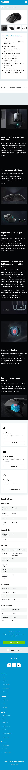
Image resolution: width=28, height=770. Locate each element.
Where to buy (14, 642)
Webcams (5, 692)
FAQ (3, 719)
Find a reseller (6, 737)
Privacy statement (7, 733)
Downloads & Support (15, 87)
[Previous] (24, 28)
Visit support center (14, 490)
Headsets (5, 707)
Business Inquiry (6, 752)
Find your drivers (6, 715)
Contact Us (5, 722)
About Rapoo (6, 745)
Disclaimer (5, 730)
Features (3, 87)
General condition (7, 726)
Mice (4, 677)
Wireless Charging (7, 688)
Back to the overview (8, 7)
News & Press (6, 749)
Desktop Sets (6, 684)
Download (14, 443)
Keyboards (5, 681)
